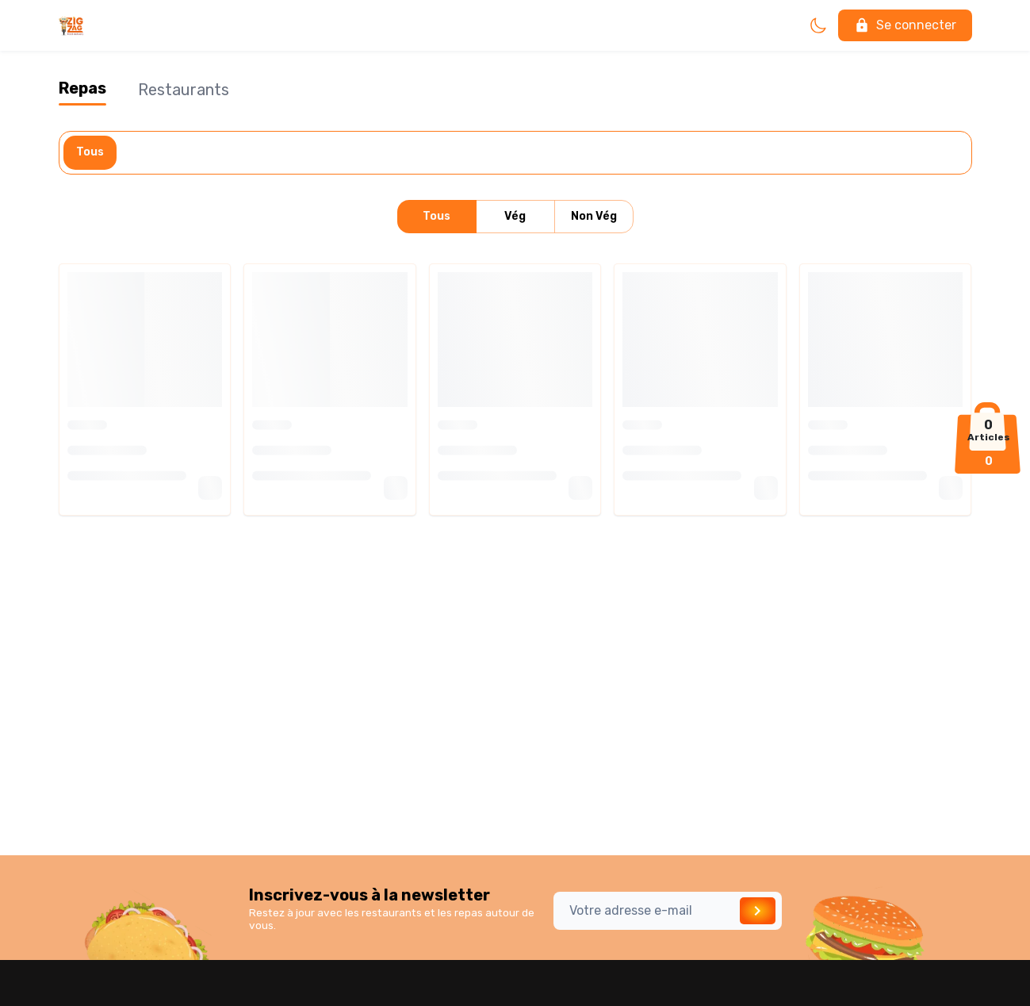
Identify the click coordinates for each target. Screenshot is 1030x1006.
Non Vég (594, 217)
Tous (90, 153)
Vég (515, 217)
